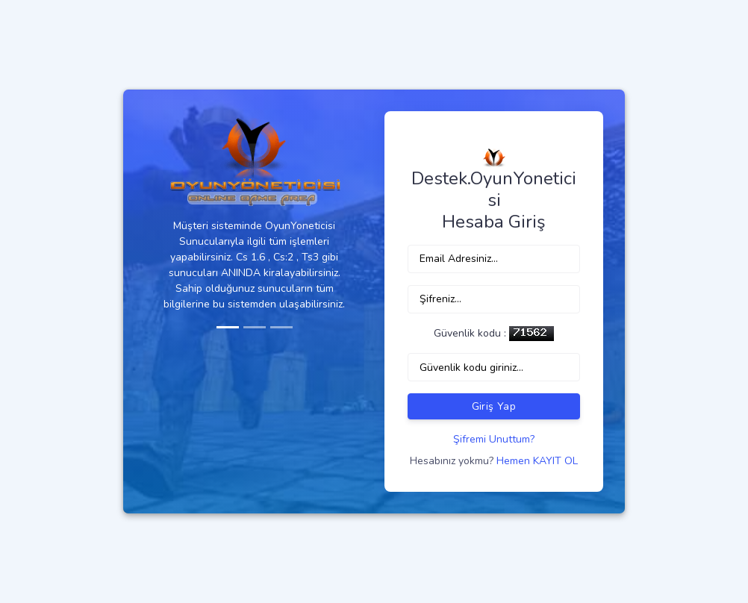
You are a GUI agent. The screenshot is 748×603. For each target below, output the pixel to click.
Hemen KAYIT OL (537, 461)
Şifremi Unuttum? (493, 439)
